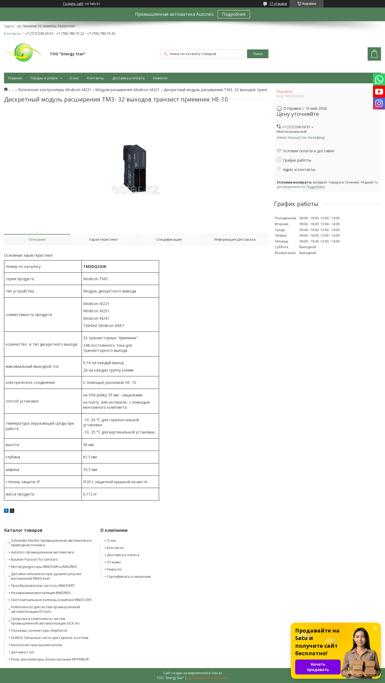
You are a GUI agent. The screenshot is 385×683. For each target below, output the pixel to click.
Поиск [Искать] (258, 54)
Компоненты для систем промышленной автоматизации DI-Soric (45, 609)
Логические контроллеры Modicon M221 (54, 89)
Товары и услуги (44, 78)
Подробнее (234, 14)
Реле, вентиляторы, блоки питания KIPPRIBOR (50, 659)
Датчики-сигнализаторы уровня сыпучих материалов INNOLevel (46, 576)
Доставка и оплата (128, 78)
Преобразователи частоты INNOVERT (43, 585)
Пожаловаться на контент (208, 678)
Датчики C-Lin (22, 652)
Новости (160, 78)
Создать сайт (73, 4)
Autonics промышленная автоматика (42, 552)
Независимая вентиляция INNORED (41, 592)
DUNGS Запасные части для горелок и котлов (49, 637)
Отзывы (114, 562)
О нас (74, 78)
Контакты (95, 78)
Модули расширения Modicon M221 (127, 89)
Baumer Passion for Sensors (34, 559)
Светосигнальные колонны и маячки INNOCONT (51, 599)
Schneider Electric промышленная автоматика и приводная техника (51, 542)
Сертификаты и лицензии (129, 576)
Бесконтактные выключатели (36, 644)
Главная (15, 78)
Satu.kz (216, 673)
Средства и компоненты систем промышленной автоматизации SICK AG (45, 621)
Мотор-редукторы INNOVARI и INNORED (44, 566)
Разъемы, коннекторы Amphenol (39, 630)
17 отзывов (278, 3)
